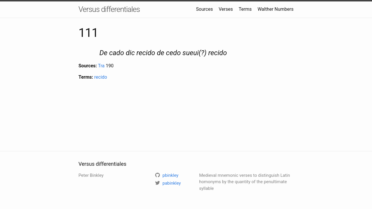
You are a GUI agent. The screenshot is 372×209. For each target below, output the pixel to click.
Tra (101, 66)
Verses (226, 9)
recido (100, 77)
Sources (204, 9)
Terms (245, 9)
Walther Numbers (275, 9)
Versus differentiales (109, 9)
